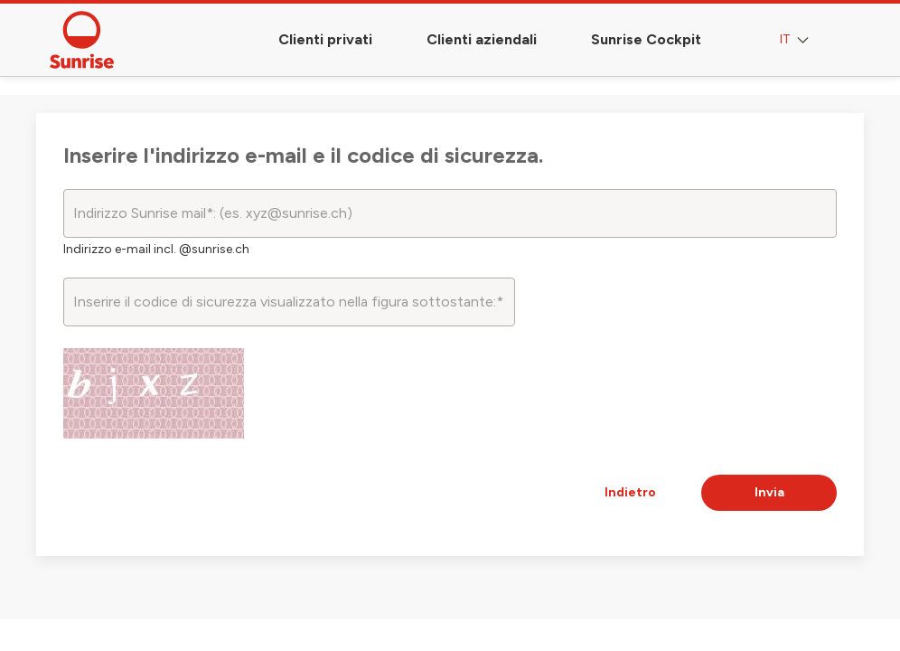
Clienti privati (325, 39)
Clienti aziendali (482, 39)
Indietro (630, 492)
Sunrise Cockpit (646, 39)
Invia (769, 492)
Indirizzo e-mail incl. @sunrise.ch (156, 249)
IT (796, 40)
